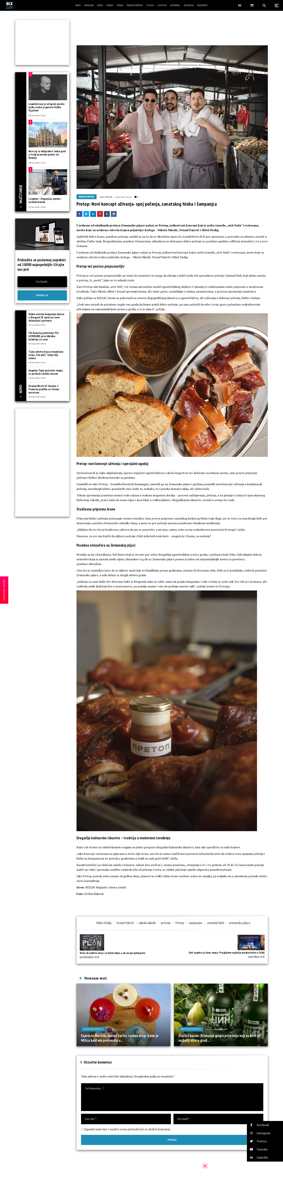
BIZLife (108, 196)
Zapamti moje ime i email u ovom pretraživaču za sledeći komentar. (127, 1129)
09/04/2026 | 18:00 (37, 343)
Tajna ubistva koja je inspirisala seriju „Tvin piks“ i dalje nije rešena (46, 355)
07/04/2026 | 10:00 (37, 206)
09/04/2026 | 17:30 (37, 362)
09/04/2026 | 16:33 (37, 396)
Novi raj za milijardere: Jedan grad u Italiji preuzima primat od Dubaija (47, 154)
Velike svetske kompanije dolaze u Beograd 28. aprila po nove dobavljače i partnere (46, 317)
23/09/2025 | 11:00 (117, 1029)
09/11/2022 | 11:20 (123, 196)
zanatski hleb (215, 923)
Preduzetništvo (86, 197)
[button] (265, 1125)
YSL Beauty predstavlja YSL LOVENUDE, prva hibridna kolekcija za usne (44, 336)
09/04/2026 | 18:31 (37, 324)
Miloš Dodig (104, 923)
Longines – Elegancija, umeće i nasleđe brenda (45, 200)
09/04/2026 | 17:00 (37, 377)
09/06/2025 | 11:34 (214, 1029)
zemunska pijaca (239, 923)
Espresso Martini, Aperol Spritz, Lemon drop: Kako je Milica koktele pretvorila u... (120, 1038)
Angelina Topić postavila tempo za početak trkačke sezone (46, 372)
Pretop (179, 923)
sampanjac (196, 923)
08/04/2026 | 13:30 (37, 115)
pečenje (166, 923)
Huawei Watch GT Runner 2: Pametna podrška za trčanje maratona (44, 389)
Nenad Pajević (125, 923)
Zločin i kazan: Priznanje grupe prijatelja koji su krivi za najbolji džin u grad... (219, 1038)
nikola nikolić (147, 923)
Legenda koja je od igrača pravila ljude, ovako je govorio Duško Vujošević (46, 107)
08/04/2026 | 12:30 (37, 162)
